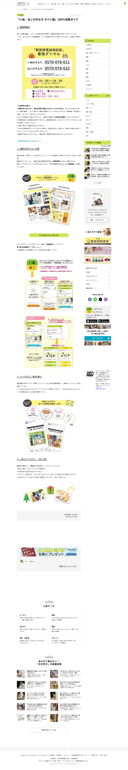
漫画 (87, 61)
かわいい (88, 116)
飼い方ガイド (101, 3)
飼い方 (59, 3)
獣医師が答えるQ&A (91, 268)
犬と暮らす (89, 45)
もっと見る (98, 183)
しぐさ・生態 (89, 104)
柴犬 (87, 136)
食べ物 (71, 3)
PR (26, 561)
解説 (87, 77)
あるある (88, 124)
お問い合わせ (104, 755)
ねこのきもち (43, 755)
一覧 (107, 95)
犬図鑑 (81, 3)
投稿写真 (76, 3)
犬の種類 (88, 85)
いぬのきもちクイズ (91, 276)
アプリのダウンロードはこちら (49, 235)
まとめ (88, 81)
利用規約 (59, 755)
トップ (18, 9)
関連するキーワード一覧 (67, 566)
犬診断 (88, 284)
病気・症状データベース (93, 53)
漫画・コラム (65, 3)
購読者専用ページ (91, 288)
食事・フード (89, 108)
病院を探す (94, 3)
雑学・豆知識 (89, 132)
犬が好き (25, 9)
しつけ (47, 3)
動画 (87, 69)
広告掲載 (51, 755)
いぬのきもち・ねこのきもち (28, 755)
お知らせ (32, 561)
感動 (87, 128)
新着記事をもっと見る (48, 730)
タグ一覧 (108, 3)
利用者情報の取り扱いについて (80, 755)
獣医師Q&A (87, 3)
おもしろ (88, 120)
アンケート (89, 89)
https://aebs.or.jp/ (100, 388)
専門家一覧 (94, 755)
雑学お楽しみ (41, 3)
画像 (87, 73)
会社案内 (53, 758)
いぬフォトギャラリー (92, 280)
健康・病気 (89, 112)
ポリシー (66, 755)
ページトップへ (64, 749)
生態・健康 (53, 3)
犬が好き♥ (89, 49)
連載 (87, 57)
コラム (88, 65)
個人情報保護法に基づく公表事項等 (67, 758)
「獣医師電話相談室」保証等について (29, 141)
